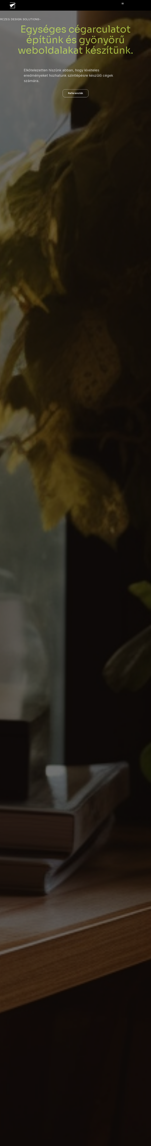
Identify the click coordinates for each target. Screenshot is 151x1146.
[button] (122, 3)
